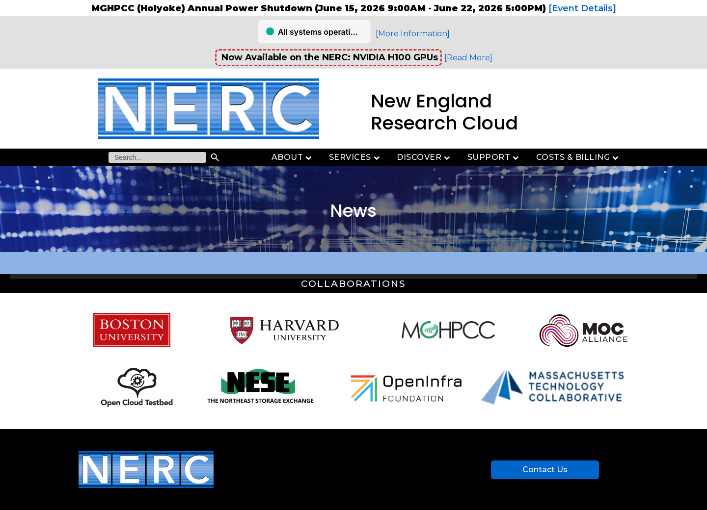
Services (355, 157)
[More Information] (413, 33)
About (293, 157)
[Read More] (468, 57)
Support (494, 157)
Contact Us (545, 469)
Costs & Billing (578, 157)
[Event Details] (582, 8)
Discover (425, 157)
